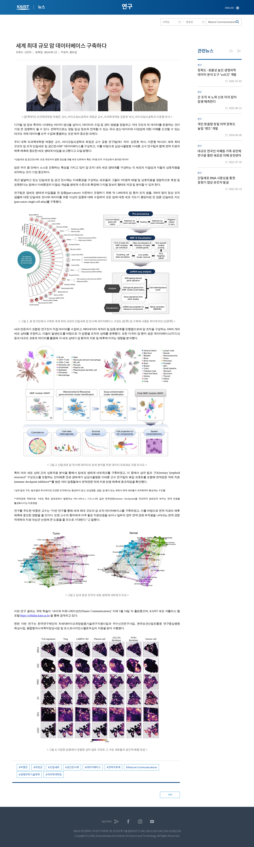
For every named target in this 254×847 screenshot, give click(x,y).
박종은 (24, 767)
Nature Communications (142, 767)
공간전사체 (73, 767)
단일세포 (54, 767)
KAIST (23, 8)
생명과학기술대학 (30, 774)
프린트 (231, 51)
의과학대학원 (54, 774)
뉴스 (41, 7)
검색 (237, 22)
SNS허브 (106, 821)
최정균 (38, 767)
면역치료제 (114, 767)
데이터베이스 (93, 767)
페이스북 (128, 822)
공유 (239, 51)
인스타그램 (140, 822)
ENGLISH (229, 7)
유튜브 (152, 822)
